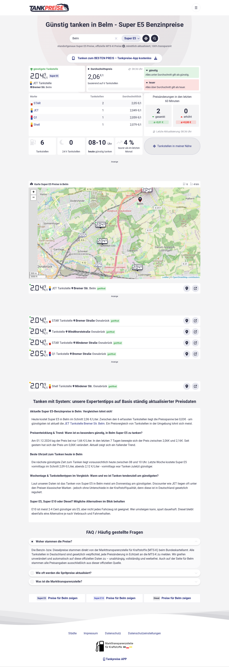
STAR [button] (37, 103)
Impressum (91, 633)
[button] (140, 200)
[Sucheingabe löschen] (116, 38)
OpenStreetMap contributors (185, 277)
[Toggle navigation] (196, 7)
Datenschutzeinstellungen (144, 633)
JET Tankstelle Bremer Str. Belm (84, 423)
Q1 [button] (35, 117)
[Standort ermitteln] (146, 38)
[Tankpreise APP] (114, 659)
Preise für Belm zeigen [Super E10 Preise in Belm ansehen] (114, 598)
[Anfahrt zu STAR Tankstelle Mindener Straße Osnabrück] (186, 342)
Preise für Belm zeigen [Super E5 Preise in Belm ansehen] (57, 598)
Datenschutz (113, 633)
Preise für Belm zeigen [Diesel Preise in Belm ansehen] (172, 598)
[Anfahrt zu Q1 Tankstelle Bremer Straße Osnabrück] (186, 354)
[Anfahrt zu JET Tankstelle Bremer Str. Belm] (186, 288)
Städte (72, 633)
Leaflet (165, 277)
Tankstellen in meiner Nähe (172, 146)
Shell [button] (37, 124)
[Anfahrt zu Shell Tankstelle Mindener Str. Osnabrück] (186, 386)
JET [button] (36, 110)
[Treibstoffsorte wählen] (131, 38)
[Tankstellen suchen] (154, 38)
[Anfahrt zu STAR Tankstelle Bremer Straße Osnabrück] (186, 320)
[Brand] (49, 8)
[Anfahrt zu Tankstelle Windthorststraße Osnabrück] (186, 331)
